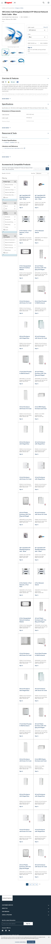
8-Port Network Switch (39, 231)
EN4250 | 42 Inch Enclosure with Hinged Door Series (41, 449)
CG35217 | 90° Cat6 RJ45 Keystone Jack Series (40, 203)
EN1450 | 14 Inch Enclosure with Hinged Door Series (40, 485)
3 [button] (33, 884)
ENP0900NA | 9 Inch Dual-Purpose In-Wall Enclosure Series (40, 308)
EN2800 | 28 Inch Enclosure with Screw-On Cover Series (41, 520)
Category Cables (19, 8)
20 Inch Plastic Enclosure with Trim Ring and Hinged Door (25, 515)
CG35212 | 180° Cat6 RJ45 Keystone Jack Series (24, 203)
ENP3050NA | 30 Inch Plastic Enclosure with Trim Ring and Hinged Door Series (41, 379)
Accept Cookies (31, 942)
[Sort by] (42, 173)
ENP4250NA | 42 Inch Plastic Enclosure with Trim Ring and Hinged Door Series (41, 273)
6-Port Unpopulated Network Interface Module (25, 267)
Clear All (45, 27)
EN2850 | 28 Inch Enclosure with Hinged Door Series (25, 344)
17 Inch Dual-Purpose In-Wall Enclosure (25, 372)
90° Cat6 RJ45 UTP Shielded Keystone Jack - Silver (40, 197)
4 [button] (36, 884)
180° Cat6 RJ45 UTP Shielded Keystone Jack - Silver (24, 197)
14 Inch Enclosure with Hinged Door (40, 478)
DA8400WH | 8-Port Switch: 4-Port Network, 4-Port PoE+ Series (25, 238)
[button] (2, 2)
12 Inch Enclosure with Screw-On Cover (25, 302)
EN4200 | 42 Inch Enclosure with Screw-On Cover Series (25, 414)
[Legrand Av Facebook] (2, 930)
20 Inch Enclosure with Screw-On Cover (41, 337)
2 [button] (30, 884)
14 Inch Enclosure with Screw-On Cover (25, 478)
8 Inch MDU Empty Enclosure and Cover (41, 407)
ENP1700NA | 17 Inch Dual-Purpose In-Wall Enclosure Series (25, 379)
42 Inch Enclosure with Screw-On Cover (25, 407)
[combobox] (38, 30)
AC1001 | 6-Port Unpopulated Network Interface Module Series (25, 273)
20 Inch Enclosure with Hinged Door (24, 443)
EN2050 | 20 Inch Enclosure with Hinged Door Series (25, 449)
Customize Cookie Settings (20, 942)
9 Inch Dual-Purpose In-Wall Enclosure (41, 302)
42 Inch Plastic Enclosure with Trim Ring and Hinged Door (40, 268)
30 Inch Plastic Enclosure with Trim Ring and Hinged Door (40, 374)
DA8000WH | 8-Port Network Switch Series (41, 238)
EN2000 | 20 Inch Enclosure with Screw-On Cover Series (41, 344)
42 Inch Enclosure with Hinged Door (40, 443)
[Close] (48, 937)
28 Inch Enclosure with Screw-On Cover (41, 513)
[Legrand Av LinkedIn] (6, 930)
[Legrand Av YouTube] (9, 930)
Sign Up (28, 923)
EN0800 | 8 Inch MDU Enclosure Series (39, 414)
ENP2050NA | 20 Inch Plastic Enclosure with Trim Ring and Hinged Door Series (25, 520)
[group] (9, 184)
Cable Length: (31, 27)
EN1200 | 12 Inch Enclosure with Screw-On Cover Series (25, 308)
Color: (29, 34)
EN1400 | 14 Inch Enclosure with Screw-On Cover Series (25, 485)
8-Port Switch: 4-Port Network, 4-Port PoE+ (25, 232)
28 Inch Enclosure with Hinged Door (24, 337)
